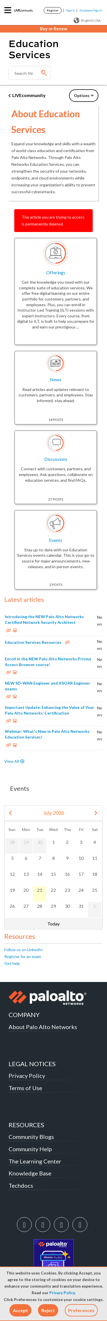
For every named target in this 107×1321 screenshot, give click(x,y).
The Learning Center (35, 1161)
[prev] (11, 813)
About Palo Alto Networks (43, 1026)
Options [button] (82, 95)
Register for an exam (22, 956)
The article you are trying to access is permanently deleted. (53, 220)
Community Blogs (31, 1136)
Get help (12, 963)
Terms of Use (25, 1087)
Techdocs (21, 1185)
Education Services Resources (33, 642)
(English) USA (87, 20)
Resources (19, 936)
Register (52, 10)
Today (53, 923)
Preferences (81, 1310)
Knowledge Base (30, 1173)
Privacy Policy (62, 1292)
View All (11, 761)
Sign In (70, 10)
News (55, 379)
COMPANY (24, 1015)
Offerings (55, 272)
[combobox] (30, 73)
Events (55, 540)
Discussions (55, 459)
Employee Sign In (91, 10)
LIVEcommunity (29, 95)
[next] (96, 813)
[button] (20, 1310)
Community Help (30, 1148)
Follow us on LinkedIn (23, 949)
